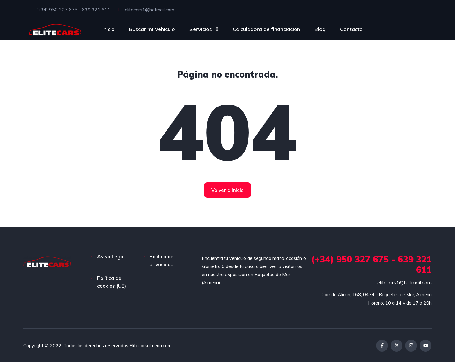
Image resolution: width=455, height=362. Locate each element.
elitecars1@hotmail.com (146, 9)
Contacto (351, 29)
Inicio (108, 29)
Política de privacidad (161, 260)
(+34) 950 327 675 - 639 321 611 (69, 9)
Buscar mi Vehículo (152, 29)
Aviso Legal (110, 256)
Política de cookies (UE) (111, 282)
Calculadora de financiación (266, 29)
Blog (320, 29)
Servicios (200, 29)
